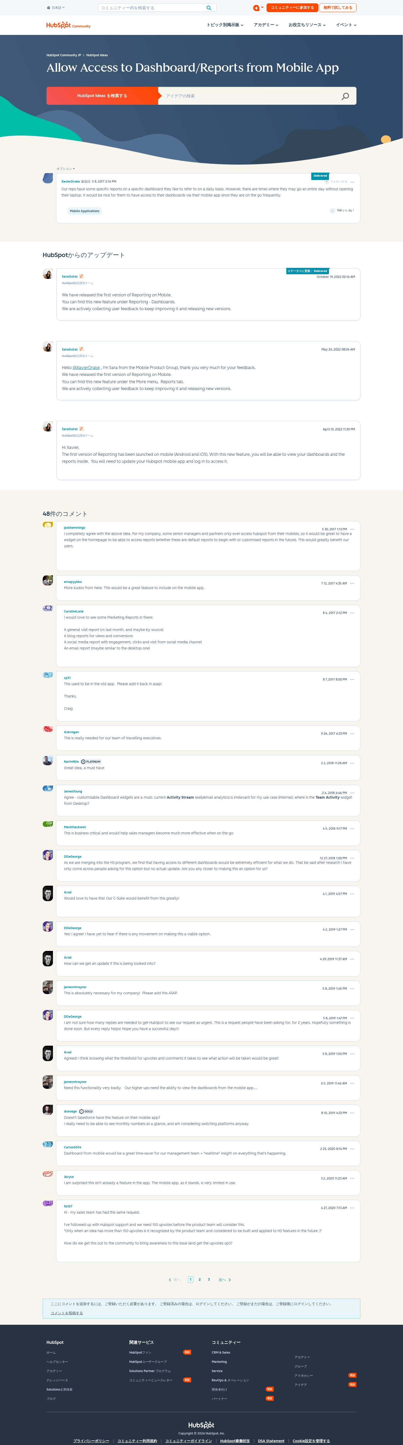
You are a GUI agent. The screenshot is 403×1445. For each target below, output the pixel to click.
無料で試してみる (338, 7)
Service (217, 1371)
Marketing (219, 1362)
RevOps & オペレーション (230, 1380)
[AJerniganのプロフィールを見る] (71, 731)
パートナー (219, 1399)
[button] (352, 182)
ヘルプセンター (57, 1362)
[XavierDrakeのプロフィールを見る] (70, 181)
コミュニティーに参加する (292, 7)
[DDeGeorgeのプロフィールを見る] (72, 856)
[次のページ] (224, 1279)
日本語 (54, 8)
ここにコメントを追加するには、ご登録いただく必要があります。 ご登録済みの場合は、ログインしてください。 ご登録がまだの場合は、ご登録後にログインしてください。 (192, 1304)
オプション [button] (64, 169)
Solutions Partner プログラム (150, 1371)
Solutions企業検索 (59, 1389)
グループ (301, 1366)
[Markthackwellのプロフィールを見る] (75, 826)
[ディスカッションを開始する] (258, 7)
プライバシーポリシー (91, 1441)
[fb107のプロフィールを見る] (68, 1206)
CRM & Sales (221, 1352)
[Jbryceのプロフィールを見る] (69, 1176)
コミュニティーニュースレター (150, 1380)
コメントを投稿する (67, 1313)
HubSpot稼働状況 (235, 1441)
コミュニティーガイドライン (188, 1441)
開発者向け (219, 1389)
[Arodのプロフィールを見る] (67, 892)
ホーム (51, 1352)
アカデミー (54, 1371)
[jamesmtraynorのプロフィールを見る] (75, 986)
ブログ (51, 1399)
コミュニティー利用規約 (137, 1441)
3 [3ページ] (209, 1279)
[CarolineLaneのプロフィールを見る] (74, 611)
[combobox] (157, 8)
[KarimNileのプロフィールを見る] (71, 761)
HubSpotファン (140, 1352)
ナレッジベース (57, 1380)
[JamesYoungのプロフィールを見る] (73, 791)
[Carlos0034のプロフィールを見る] (72, 1147)
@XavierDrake (86, 367)
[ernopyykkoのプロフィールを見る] (73, 581)
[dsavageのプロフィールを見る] (70, 1111)
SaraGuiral (70, 276)
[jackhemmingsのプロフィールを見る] (74, 527)
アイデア (301, 1385)
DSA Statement (271, 1441)
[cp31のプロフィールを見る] (67, 677)
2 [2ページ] (200, 1279)
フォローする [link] (338, 181)
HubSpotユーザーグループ (148, 1362)
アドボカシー (304, 1375)
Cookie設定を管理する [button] (311, 1441)
